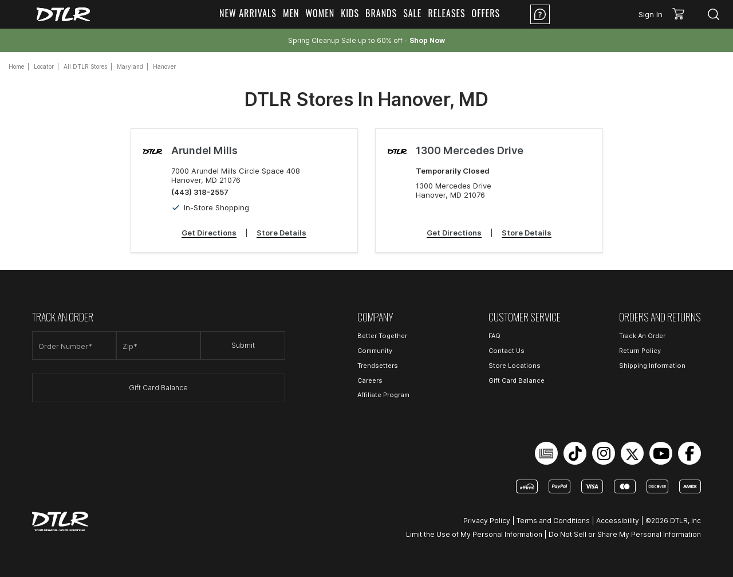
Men (291, 13)
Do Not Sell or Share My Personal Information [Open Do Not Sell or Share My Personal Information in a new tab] (625, 534)
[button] (682, 14)
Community (374, 351)
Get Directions (209, 232)
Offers (486, 13)
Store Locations (514, 366)
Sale (412, 13)
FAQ (494, 336)
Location (586, 14)
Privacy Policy (486, 520)
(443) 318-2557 (199, 192)
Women (319, 13)
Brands (381, 13)
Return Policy (640, 351)
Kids (350, 13)
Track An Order (642, 336)
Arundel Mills (204, 150)
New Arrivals (248, 13)
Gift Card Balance (158, 387)
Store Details (281, 232)
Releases (446, 13)
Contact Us (506, 351)
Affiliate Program (383, 395)
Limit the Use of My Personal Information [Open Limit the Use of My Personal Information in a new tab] (474, 534)
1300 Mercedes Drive (469, 150)
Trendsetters (377, 366)
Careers (370, 380)
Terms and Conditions (553, 520)
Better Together (382, 336)
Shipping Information (652, 366)
